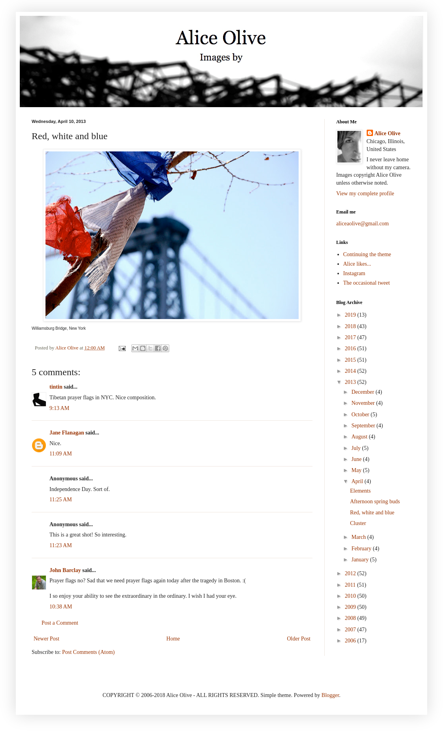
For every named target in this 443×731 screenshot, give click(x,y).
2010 (351, 596)
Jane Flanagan (66, 433)
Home (173, 639)
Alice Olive (388, 133)
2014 (351, 371)
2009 (351, 607)
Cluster (358, 523)
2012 (351, 573)
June (357, 459)
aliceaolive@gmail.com (362, 224)
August (360, 437)
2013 (351, 382)
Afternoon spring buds (375, 501)
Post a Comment (60, 623)
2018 (351, 326)
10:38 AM (60, 607)
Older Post (299, 639)
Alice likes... (357, 264)
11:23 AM (60, 545)
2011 (351, 585)
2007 (351, 630)
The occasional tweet (366, 283)
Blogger (330, 695)
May (357, 470)
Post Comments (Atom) (88, 652)
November (363, 403)
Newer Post (46, 639)
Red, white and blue (372, 513)
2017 (351, 337)
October (361, 414)
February (362, 549)
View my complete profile (365, 193)
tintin (55, 387)
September (363, 426)
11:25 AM (60, 499)
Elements (360, 491)
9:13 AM (59, 408)
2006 (351, 641)
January (360, 560)
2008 (351, 618)
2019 (351, 315)
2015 (351, 360)
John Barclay (65, 570)
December (363, 392)
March (359, 537)
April (357, 481)
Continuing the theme (367, 254)
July (356, 448)
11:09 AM (60, 454)
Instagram (354, 273)
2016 (351, 348)
